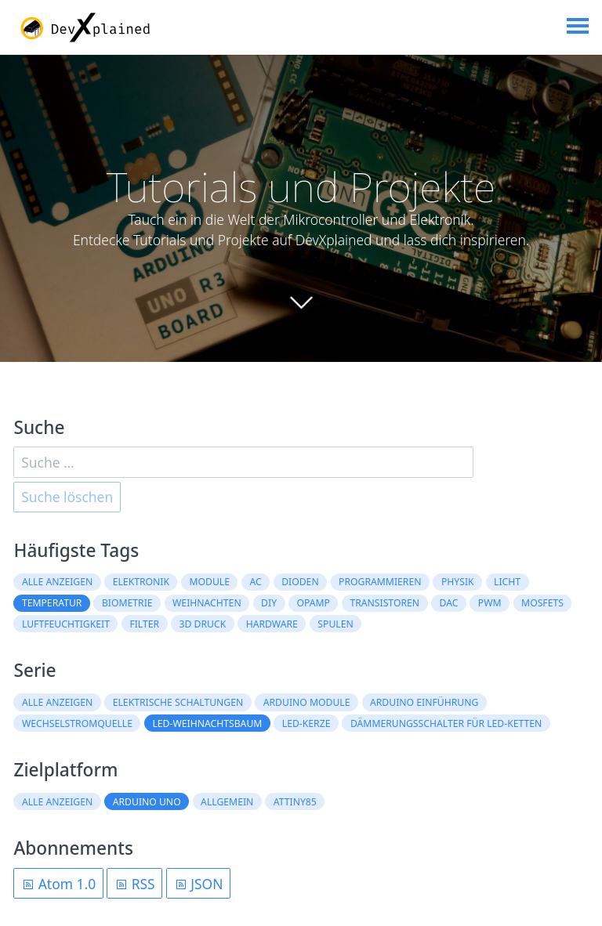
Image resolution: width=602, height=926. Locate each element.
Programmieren (380, 581)
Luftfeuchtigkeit (66, 624)
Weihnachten (206, 602)
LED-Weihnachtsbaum (207, 723)
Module (209, 581)
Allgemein (227, 801)
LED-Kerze (306, 723)
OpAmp (314, 602)
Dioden (299, 581)
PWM (490, 602)
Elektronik (141, 581)
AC (255, 581)
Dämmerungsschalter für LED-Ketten (446, 723)
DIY (269, 602)
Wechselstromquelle (77, 723)
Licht (507, 581)
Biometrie (127, 602)
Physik (457, 581)
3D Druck (203, 624)
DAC (449, 602)
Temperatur (52, 602)
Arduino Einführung (424, 702)
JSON (198, 883)
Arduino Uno (147, 801)
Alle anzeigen (57, 581)
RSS (134, 883)
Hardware (272, 624)
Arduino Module (306, 702)
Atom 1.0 (58, 883)
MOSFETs (542, 602)
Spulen (335, 624)
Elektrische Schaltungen (178, 702)
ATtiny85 (295, 801)
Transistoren (384, 602)
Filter (144, 624)
